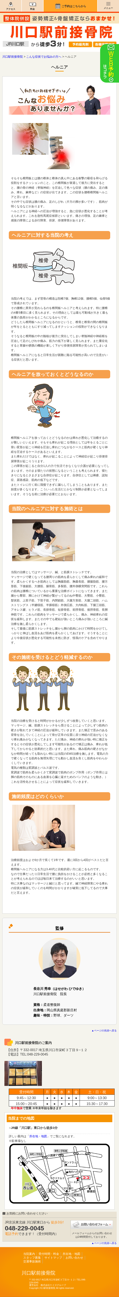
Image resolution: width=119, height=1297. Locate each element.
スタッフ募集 (32, 1257)
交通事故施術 (32, 1261)
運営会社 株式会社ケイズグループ (47, 1285)
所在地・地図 (38, 1136)
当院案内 (29, 1253)
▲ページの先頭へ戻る (104, 1030)
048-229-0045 (24, 1228)
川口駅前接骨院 (38, 1273)
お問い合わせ (74, 1257)
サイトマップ (53, 1257)
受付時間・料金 (49, 1253)
